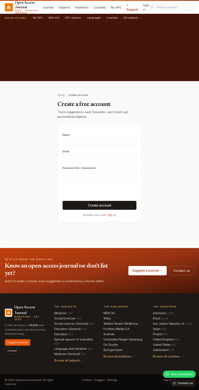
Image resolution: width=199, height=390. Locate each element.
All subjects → (132, 17)
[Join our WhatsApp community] (179, 374)
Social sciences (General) (71, 323)
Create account (99, 205)
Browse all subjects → (69, 360)
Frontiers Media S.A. (117, 329)
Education (60, 334)
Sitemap (112, 380)
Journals (48, 7)
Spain (156, 329)
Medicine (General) (67, 354)
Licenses (112, 17)
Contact (12, 350)
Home (61, 94)
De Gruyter (111, 344)
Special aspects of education (73, 339)
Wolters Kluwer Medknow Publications (121, 324)
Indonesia (159, 313)
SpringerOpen (113, 350)
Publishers (82, 7)
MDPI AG (109, 313)
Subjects (64, 7)
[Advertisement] (99, 52)
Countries (99, 7)
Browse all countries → (168, 356)
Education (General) (67, 329)
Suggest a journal (17, 342)
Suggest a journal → (147, 270)
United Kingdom (163, 339)
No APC (38, 17)
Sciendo (109, 334)
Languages (94, 17)
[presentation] (93, 190)
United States (162, 344)
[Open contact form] (183, 383)
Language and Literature (70, 348)
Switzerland (161, 350)
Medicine (60, 313)
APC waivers (73, 17)
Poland (157, 334)
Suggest (99, 380)
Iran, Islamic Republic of (168, 323)
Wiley (107, 318)
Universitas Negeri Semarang (123, 339)
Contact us (181, 271)
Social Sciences (64, 318)
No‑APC (116, 7)
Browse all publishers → (119, 356)
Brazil (156, 318)
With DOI (53, 17)
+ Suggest (132, 7)
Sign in (146, 7)
